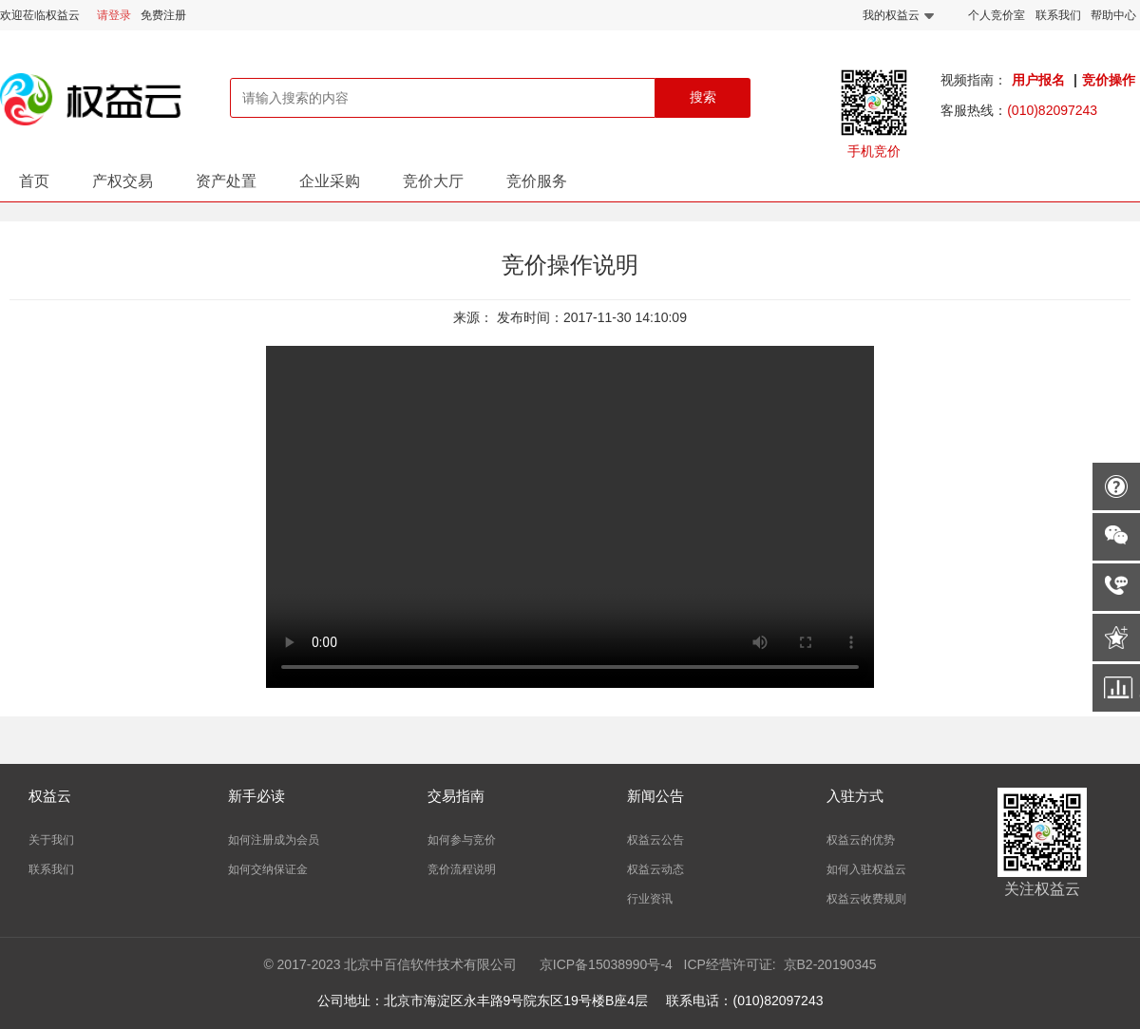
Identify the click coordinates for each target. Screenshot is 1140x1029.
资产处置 (226, 181)
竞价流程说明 (462, 869)
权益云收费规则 (866, 898)
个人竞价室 (996, 15)
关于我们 (51, 840)
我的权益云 (898, 15)
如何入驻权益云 (866, 869)
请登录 (114, 15)
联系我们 (1058, 15)
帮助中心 (1113, 15)
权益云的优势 (860, 840)
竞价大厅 (433, 181)
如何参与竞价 (462, 840)
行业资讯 (650, 898)
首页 (34, 181)
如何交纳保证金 (268, 869)
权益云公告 (655, 840)
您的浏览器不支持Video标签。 (570, 517)
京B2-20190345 (830, 964)
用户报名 (1038, 79)
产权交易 (122, 181)
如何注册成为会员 (273, 840)
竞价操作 (1108, 79)
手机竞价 (874, 151)
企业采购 (329, 181)
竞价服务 (536, 181)
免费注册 (163, 15)
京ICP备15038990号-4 (606, 964)
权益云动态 (655, 869)
